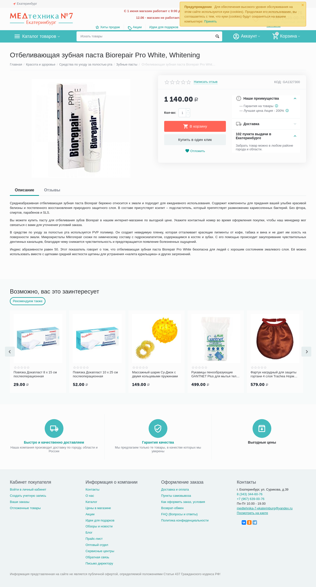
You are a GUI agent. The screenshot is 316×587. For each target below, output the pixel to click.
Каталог (91, 501)
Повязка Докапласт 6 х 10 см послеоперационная (35, 374)
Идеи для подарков (163, 27)
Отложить (195, 151)
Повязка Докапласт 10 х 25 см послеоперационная (154, 374)
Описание (24, 190)
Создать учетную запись (28, 495)
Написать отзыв (205, 82)
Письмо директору (99, 563)
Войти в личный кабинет (28, 489)
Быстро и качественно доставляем (54, 442)
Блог (88, 532)
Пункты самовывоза (176, 495)
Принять (210, 21)
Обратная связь (97, 557)
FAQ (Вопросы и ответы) (179, 514)
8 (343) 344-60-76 (249, 494)
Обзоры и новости (99, 526)
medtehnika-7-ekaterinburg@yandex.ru (265, 508)
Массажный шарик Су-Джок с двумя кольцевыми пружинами (214, 374)
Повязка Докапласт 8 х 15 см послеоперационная (94, 374)
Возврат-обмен (172, 507)
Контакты (92, 489)
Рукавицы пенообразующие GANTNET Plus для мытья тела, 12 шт (274, 374)
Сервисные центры (99, 550)
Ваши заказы (19, 501)
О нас (89, 495)
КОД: (278, 82)
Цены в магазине (98, 507)
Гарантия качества (158, 442)
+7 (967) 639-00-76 (250, 498)
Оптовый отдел (96, 544)
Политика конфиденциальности (185, 520)
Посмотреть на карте (252, 512)
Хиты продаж (110, 27)
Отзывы (52, 190)
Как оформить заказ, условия (183, 501)
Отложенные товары (25, 507)
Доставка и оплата (175, 489)
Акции (137, 27)
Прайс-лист (93, 538)
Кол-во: (170, 112)
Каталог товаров (39, 36)
